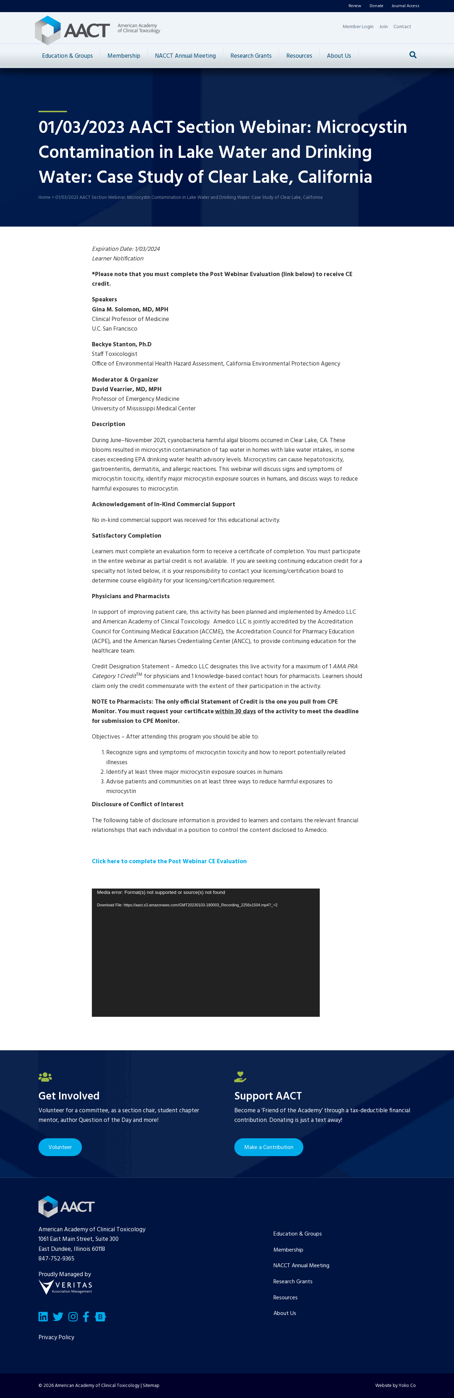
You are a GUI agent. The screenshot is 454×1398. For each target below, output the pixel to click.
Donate (376, 6)
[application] (206, 953)
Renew (355, 6)
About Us (339, 56)
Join (383, 27)
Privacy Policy (56, 1337)
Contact (402, 27)
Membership (124, 56)
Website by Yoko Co (395, 1385)
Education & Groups (67, 56)
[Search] (413, 54)
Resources (299, 56)
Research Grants (251, 56)
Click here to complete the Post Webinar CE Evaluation (169, 861)
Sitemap (151, 1385)
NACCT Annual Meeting (185, 56)
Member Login (358, 27)
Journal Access (405, 6)
